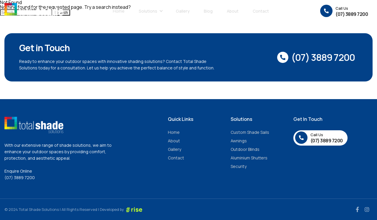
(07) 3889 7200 (19, 177)
